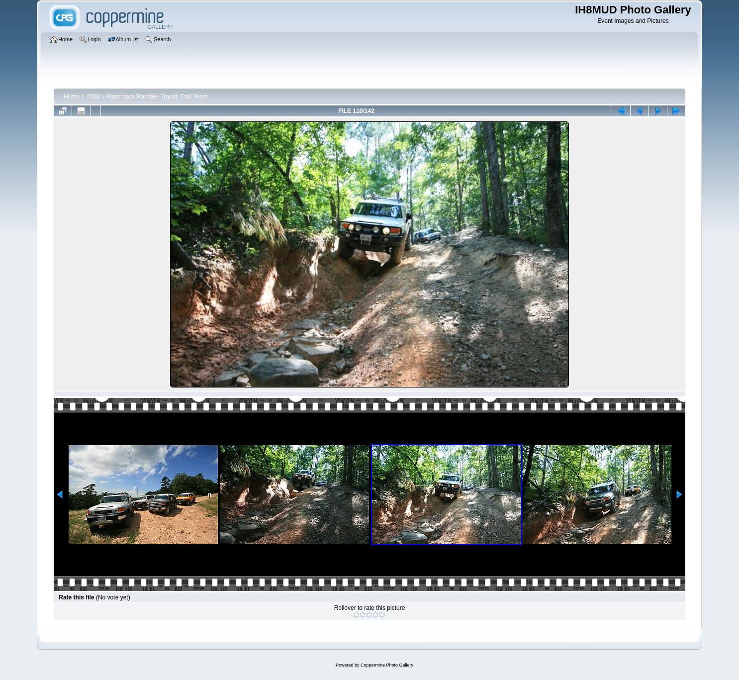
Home (72, 96)
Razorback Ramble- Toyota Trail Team (156, 96)
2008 (93, 96)
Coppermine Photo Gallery (387, 665)
